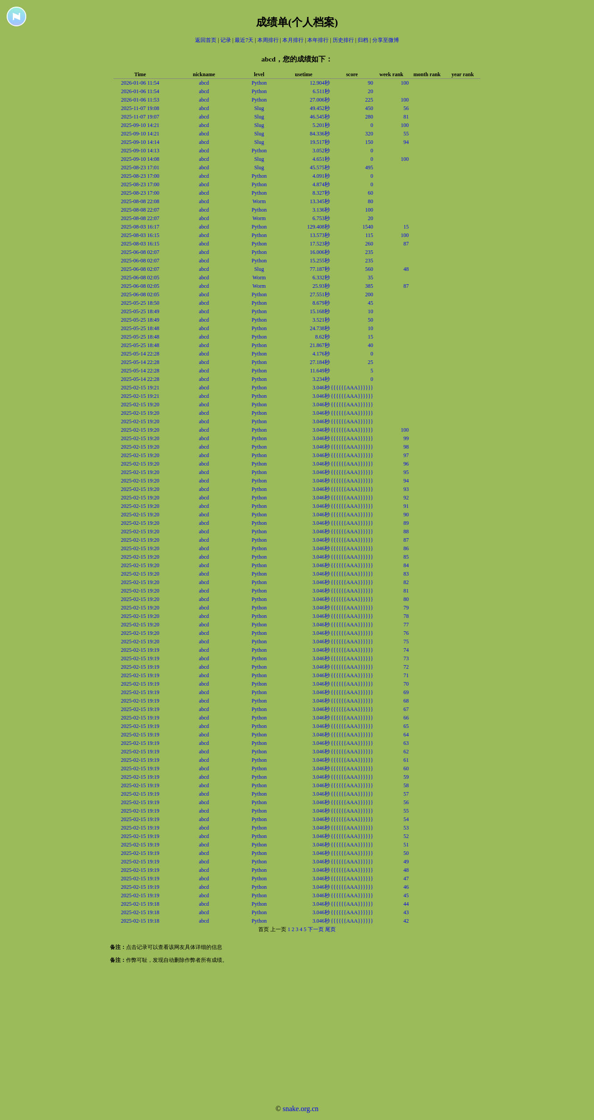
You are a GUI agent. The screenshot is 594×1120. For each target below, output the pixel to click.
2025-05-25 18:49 (140, 311)
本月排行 (293, 40)
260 (369, 244)
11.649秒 (320, 371)
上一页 (278, 929)
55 (406, 134)
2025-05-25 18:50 (140, 303)
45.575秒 (320, 167)
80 (370, 201)
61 (406, 760)
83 (406, 574)
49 (406, 861)
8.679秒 (321, 303)
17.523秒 (320, 244)
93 (406, 489)
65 (406, 726)
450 (369, 108)
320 (369, 134)
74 (406, 650)
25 (370, 362)
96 (406, 464)
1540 (367, 227)
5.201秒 (321, 125)
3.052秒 (321, 150)
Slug (259, 108)
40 (370, 345)
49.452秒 (320, 108)
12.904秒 (320, 83)
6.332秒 (321, 277)
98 (406, 447)
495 (369, 167)
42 (406, 921)
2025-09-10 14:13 (140, 150)
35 (370, 277)
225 (369, 100)
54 (406, 819)
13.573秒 (320, 235)
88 (406, 531)
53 (406, 828)
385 (369, 286)
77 (406, 624)
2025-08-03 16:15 (140, 235)
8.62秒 (322, 337)
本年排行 (318, 40)
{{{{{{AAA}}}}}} (352, 387)
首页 (263, 929)
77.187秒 (320, 269)
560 (369, 269)
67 (406, 709)
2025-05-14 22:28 (140, 354)
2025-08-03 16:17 (140, 227)
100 (405, 83)
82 (406, 582)
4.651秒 (321, 159)
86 (406, 548)
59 (406, 777)
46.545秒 (320, 117)
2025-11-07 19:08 (140, 108)
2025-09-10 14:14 (140, 142)
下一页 (316, 929)
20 (370, 91)
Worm (259, 201)
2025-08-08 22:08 (140, 201)
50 (370, 320)
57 (406, 794)
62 (406, 751)
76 (406, 633)
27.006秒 (320, 100)
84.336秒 (320, 134)
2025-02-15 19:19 (140, 650)
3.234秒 (321, 379)
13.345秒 (320, 201)
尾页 (330, 929)
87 (406, 244)
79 (406, 608)
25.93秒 (321, 286)
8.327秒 (321, 193)
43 (406, 912)
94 (406, 142)
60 (370, 193)
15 (406, 227)
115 (369, 235)
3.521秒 (321, 320)
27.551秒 (320, 294)
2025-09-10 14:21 (140, 125)
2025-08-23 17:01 (140, 167)
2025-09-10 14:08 (140, 159)
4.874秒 (321, 184)
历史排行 (343, 40)
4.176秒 (321, 354)
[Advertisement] (267, 1035)
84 (406, 565)
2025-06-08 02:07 (140, 252)
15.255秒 (320, 261)
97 (406, 455)
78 (406, 616)
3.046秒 (321, 387)
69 (406, 692)
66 (406, 718)
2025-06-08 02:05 (140, 277)
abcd (204, 83)
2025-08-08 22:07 (140, 210)
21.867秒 (320, 345)
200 (369, 294)
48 (406, 269)
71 (406, 675)
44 (406, 904)
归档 (363, 40)
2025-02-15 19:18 (140, 904)
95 (406, 472)
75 (406, 641)
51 (406, 845)
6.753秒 (321, 218)
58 (406, 785)
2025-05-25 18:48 (140, 328)
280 (369, 117)
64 (406, 735)
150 (369, 142)
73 (406, 658)
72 (406, 667)
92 (406, 498)
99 (406, 438)
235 (369, 252)
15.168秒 (320, 311)
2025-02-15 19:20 (140, 404)
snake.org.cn (301, 1108)
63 (406, 743)
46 (406, 887)
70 (406, 684)
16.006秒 (320, 252)
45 (370, 303)
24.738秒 (320, 328)
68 (406, 701)
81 (406, 117)
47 (406, 878)
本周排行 (268, 40)
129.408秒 (318, 227)
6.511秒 (321, 91)
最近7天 (244, 40)
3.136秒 (321, 210)
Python (259, 83)
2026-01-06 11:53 (140, 100)
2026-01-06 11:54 (140, 83)
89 (406, 523)
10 (370, 311)
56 (406, 108)
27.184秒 (320, 362)
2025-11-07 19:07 (140, 117)
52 (406, 836)
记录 (225, 40)
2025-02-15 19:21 (140, 387)
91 (406, 506)
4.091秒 (321, 176)
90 (370, 83)
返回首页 (205, 40)
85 (406, 557)
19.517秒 (320, 142)
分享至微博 (385, 40)
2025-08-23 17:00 (140, 176)
